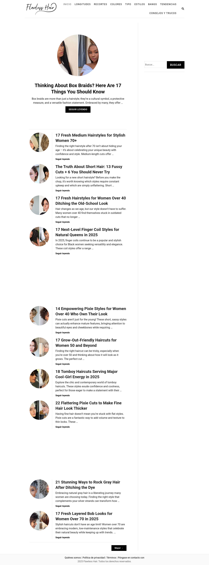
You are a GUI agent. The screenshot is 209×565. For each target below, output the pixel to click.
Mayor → (119, 548)
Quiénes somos (73, 557)
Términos (111, 557)
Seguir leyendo (79, 110)
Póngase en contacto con (131, 557)
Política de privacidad (94, 557)
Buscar (175, 64)
